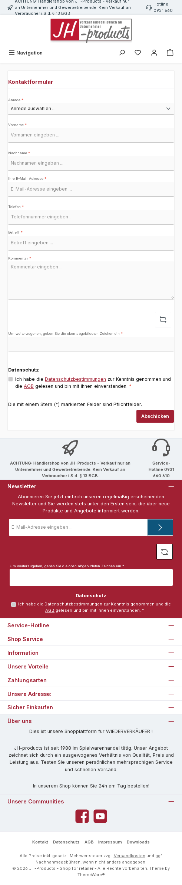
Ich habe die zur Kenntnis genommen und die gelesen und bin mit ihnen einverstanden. (93, 383)
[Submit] (160, 527)
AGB (29, 386)
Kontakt (40, 842)
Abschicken (155, 416)
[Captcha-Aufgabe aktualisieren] (163, 319)
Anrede (15, 100)
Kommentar (19, 258)
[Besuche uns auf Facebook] (82, 816)
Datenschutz (66, 842)
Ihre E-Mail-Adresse (27, 178)
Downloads (138, 842)
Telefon (16, 207)
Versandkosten (129, 855)
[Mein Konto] (154, 53)
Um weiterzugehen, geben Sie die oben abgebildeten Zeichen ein (65, 333)
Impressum (110, 842)
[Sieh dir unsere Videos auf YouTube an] (100, 816)
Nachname (19, 153)
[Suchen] (122, 53)
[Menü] (25, 53)
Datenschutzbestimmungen (75, 379)
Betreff (15, 232)
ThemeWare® (91, 874)
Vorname (17, 125)
